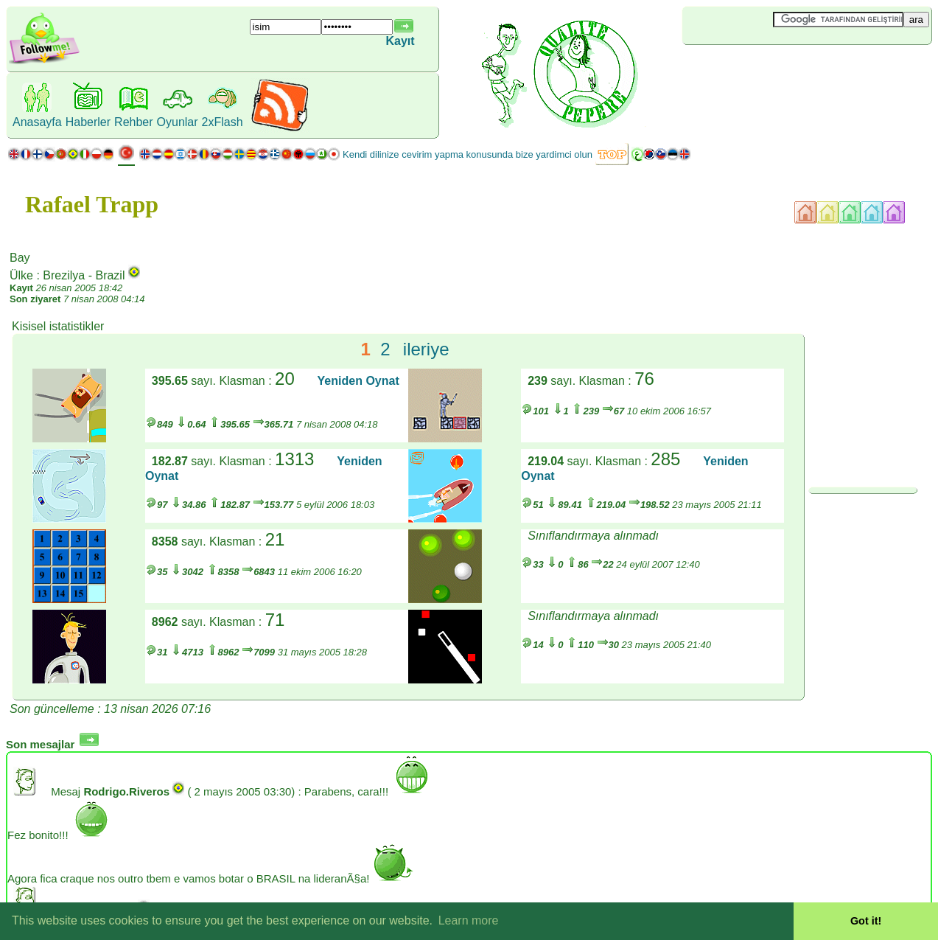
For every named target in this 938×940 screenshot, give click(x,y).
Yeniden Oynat (358, 381)
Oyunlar (177, 122)
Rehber (133, 122)
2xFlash (222, 122)
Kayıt (399, 41)
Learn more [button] (468, 920)
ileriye (426, 349)
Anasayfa (37, 122)
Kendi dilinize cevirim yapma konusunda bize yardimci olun (467, 154)
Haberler (88, 122)
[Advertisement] (770, 69)
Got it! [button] (865, 921)
